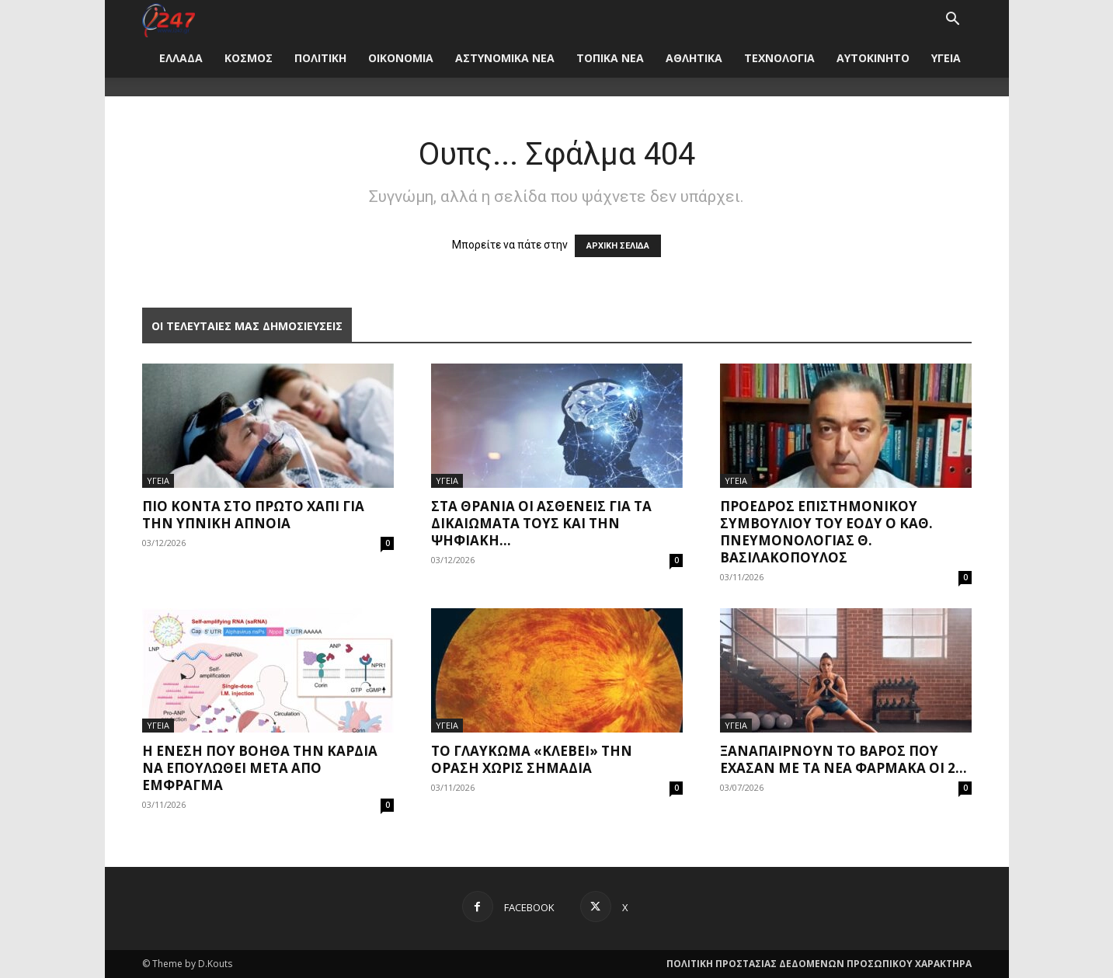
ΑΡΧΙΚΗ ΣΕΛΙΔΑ (617, 246)
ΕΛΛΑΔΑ (181, 57)
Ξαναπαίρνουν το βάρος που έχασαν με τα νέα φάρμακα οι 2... (843, 759)
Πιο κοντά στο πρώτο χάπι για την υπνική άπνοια (253, 514)
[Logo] (169, 19)
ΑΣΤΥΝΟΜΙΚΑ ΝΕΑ (505, 57)
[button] (953, 20)
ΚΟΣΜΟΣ (248, 57)
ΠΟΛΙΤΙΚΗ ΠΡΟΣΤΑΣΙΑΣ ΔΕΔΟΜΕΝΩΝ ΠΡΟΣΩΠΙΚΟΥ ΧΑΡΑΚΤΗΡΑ (819, 963)
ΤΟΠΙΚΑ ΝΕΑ (610, 57)
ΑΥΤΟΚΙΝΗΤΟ (873, 57)
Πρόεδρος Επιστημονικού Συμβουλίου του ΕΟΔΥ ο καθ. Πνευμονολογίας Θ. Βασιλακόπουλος (826, 531)
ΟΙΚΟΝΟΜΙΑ (400, 57)
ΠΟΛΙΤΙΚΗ (320, 57)
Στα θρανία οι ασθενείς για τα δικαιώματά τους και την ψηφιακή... (541, 523)
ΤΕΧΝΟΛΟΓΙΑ (779, 57)
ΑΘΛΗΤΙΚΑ (694, 57)
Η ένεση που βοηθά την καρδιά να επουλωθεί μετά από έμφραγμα (259, 768)
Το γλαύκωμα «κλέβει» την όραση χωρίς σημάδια (531, 759)
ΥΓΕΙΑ (946, 57)
